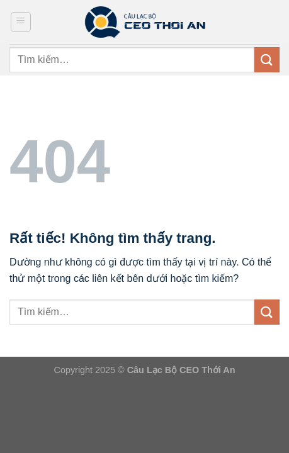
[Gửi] (267, 59)
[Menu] (21, 22)
